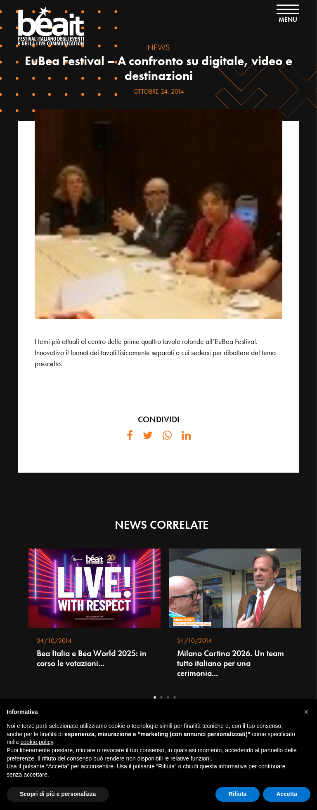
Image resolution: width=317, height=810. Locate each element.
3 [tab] (168, 697)
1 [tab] (155, 697)
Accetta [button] (286, 794)
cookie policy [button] (36, 742)
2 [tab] (161, 697)
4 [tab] (174, 697)
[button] (306, 711)
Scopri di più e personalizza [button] (58, 794)
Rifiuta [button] (238, 794)
